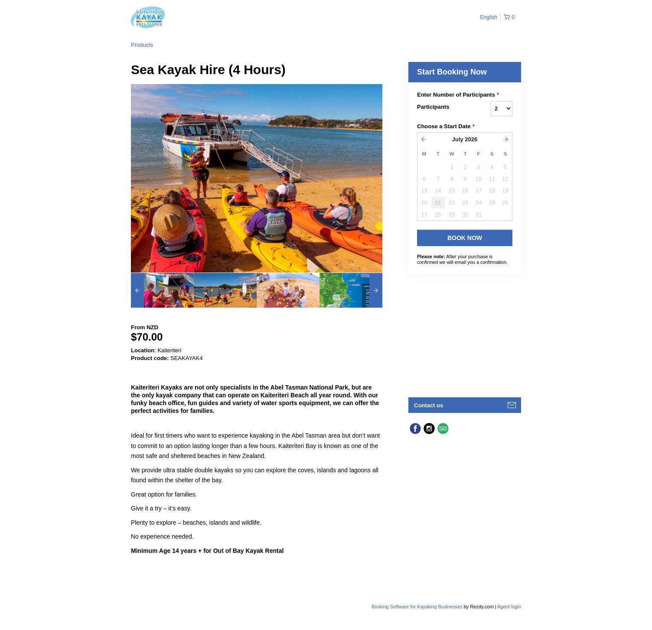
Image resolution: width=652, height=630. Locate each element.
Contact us (428, 405)
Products (142, 45)
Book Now (464, 237)
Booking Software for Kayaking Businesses (418, 606)
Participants (433, 107)
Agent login (509, 606)
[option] (162, 290)
